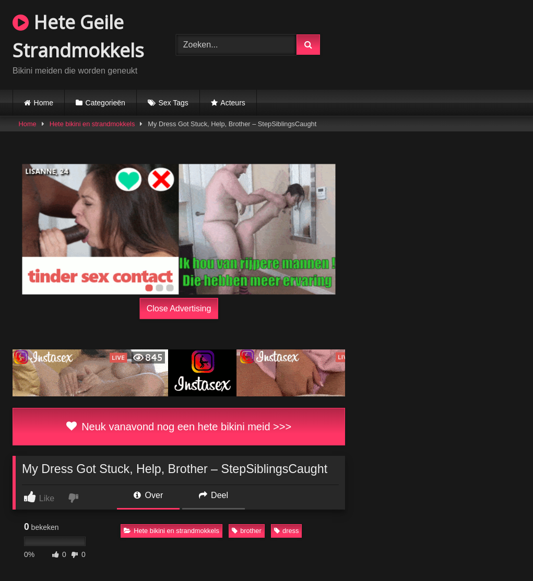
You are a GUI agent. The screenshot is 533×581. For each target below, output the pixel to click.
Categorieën (105, 103)
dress (286, 531)
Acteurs (232, 103)
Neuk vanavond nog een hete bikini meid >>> (178, 426)
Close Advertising (179, 308)
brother (247, 531)
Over (148, 495)
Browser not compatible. (434, 43)
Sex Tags (173, 103)
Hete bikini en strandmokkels (92, 124)
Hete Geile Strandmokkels (78, 36)
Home (43, 103)
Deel (213, 495)
